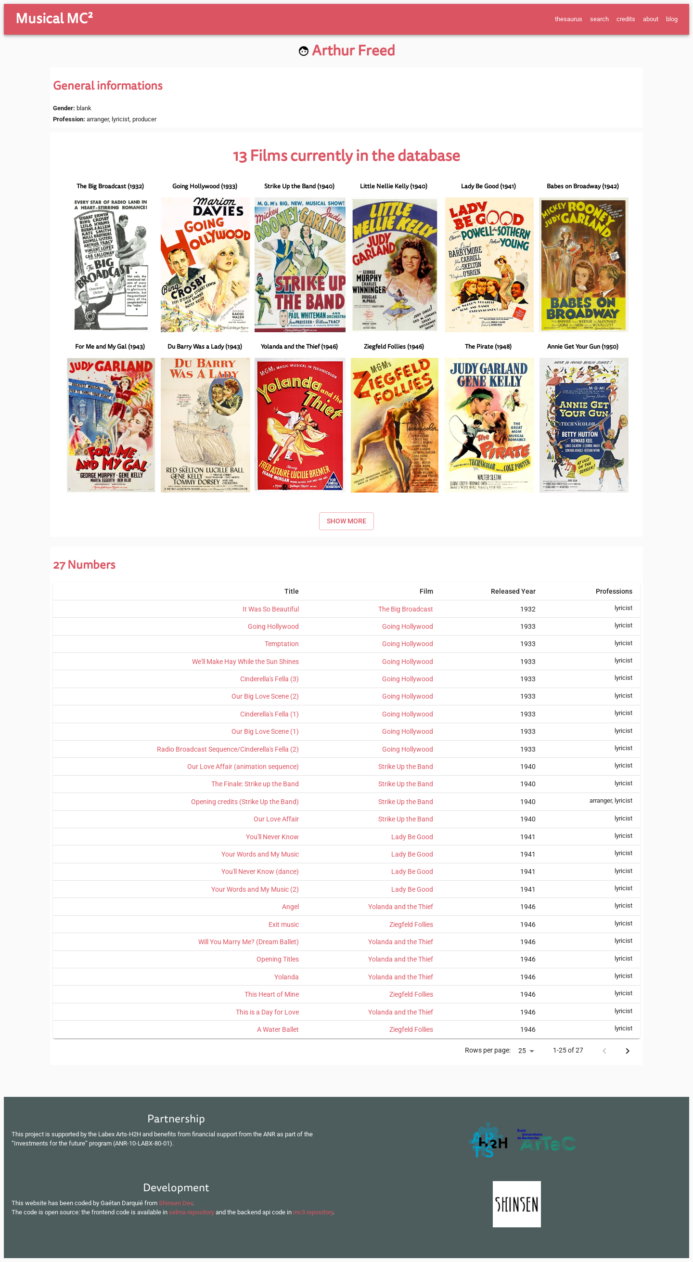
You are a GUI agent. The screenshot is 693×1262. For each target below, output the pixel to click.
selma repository (191, 1212)
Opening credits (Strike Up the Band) (245, 802)
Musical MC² (54, 18)
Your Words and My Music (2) (255, 889)
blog (672, 19)
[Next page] (627, 1051)
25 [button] (522, 1050)
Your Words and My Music (260, 854)
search (599, 19)
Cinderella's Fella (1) (269, 714)
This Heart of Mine (271, 994)
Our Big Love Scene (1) (265, 731)
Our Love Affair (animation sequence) (243, 766)
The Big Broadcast (405, 609)
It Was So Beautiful (271, 609)
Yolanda (286, 977)
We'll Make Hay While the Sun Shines (245, 661)
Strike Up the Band (405, 766)
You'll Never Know (272, 837)
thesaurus (568, 19)
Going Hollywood (273, 626)
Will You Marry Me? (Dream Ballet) (248, 942)
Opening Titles (278, 959)
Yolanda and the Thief (400, 907)
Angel (290, 907)
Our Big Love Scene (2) (265, 696)
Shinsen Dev (175, 1203)
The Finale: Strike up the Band (255, 784)
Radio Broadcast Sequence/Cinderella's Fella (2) (228, 749)
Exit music (284, 924)
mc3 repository (313, 1212)
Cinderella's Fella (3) (269, 679)
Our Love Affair (276, 819)
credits (625, 19)
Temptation (282, 644)
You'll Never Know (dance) (260, 871)
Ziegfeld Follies (411, 924)
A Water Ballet (278, 1029)
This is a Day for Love (267, 1012)
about (650, 19)
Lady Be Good (412, 837)
